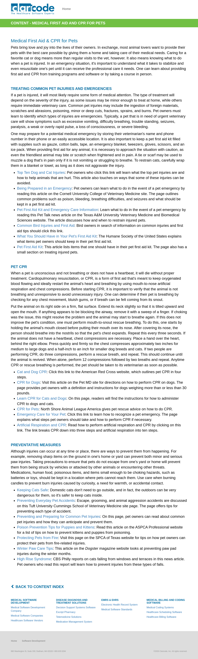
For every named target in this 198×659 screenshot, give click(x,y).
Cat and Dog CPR (32, 372)
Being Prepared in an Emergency (44, 188)
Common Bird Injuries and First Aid (45, 225)
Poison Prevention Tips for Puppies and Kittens (55, 527)
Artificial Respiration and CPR (41, 425)
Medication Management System (74, 621)
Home (66, 9)
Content (20, 23)
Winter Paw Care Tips (35, 548)
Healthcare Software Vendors (27, 620)
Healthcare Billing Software (161, 617)
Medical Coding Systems (160, 607)
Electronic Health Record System (119, 604)
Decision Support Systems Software (76, 607)
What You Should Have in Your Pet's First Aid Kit (57, 236)
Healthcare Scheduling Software (164, 612)
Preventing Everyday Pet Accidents (46, 500)
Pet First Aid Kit (29, 247)
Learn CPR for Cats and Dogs (41, 398)
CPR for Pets (28, 409)
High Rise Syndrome (34, 559)
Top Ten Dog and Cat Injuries (41, 172)
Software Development (33, 641)
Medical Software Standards (116, 609)
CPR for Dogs (28, 382)
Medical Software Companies (27, 615)
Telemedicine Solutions (69, 617)
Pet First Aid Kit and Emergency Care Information (57, 210)
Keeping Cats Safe (32, 490)
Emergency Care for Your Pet (41, 414)
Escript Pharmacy (65, 612)
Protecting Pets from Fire (37, 538)
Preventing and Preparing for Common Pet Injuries (58, 516)
